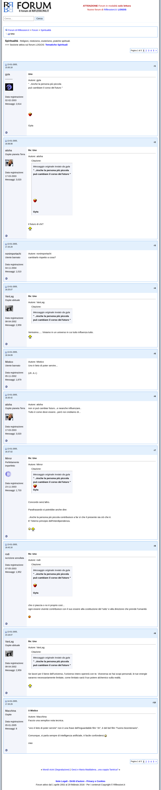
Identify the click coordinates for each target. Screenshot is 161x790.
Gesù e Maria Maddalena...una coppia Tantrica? (94, 769)
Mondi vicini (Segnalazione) (56, 769)
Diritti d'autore (76, 781)
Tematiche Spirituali (56, 44)
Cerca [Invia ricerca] (39, 18)
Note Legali (61, 781)
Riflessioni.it (110, 9)
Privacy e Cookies (95, 781)
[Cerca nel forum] (18, 18)
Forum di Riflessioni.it (18, 30)
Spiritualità (46, 30)
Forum (35, 30)
